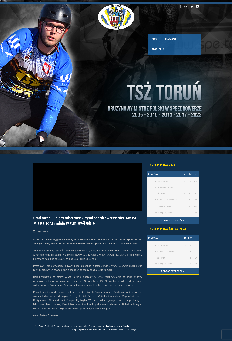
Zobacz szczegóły (172, 220)
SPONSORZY (158, 49)
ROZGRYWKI (171, 39)
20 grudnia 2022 (44, 231)
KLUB (154, 39)
